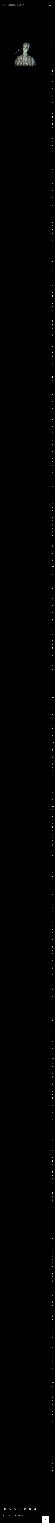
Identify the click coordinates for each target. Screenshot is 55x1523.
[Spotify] (25, 1509)
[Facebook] (5, 1509)
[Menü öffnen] (50, 5)
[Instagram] (15, 1509)
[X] (10, 1509)
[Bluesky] (20, 1509)
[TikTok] (35, 1509)
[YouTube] (30, 1509)
